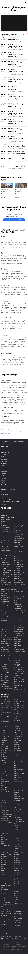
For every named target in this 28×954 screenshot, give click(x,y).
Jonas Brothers (4, 893)
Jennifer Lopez (4, 889)
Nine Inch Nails (18, 810)
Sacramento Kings (18, 612)
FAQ (2, 491)
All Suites (3, 454)
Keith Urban (17, 730)
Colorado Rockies (5, 576)
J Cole (2, 880)
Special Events (4, 909)
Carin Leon (3, 797)
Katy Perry (16, 726)
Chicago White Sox (6, 570)
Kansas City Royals (6, 582)
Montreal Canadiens (6, 653)
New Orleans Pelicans (19, 596)
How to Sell (4, 487)
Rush (15, 850)
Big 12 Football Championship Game (6, 706)
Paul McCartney (18, 819)
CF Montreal (4, 664)
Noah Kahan (17, 811)
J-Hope (2, 882)
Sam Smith (16, 854)
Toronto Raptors (18, 616)
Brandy (3, 779)
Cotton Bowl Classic (19, 698)
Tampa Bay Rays (18, 578)
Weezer (16, 899)
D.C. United (3, 674)
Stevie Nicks (17, 864)
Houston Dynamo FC (6, 680)
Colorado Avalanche (6, 637)
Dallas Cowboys (5, 535)
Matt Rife (16, 779)
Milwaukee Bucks (18, 591)
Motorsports (4, 921)
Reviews (3, 480)
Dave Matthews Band (6, 822)
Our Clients (4, 476)
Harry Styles (4, 868)
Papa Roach (17, 817)
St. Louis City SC (18, 685)
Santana (16, 856)
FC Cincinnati (4, 676)
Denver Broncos (5, 537)
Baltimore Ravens (5, 523)
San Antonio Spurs (18, 614)
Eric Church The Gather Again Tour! (6, 853)
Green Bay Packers (6, 541)
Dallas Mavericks (5, 603)
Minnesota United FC (6, 688)
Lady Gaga (16, 738)
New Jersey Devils (18, 625)
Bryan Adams (4, 787)
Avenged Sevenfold (6, 746)
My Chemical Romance (17, 801)
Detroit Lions (4, 539)
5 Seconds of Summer (6, 727)
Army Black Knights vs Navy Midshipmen (6, 702)
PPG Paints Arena (7, 13)
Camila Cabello (5, 791)
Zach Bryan (17, 905)
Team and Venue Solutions (8, 489)
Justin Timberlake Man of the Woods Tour (6, 901)
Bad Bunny (4, 752)
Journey (3, 897)
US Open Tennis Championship (18, 921)
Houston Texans (5, 542)
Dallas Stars (4, 641)
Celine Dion (4, 801)
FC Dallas (3, 678)
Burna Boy (3, 789)
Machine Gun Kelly (18, 762)
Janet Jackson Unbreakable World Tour (6, 885)
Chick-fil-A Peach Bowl (5, 717)
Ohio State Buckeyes (19, 705)
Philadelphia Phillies (19, 566)
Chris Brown (4, 804)
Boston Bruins (4, 628)
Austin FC (3, 662)
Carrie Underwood (5, 799)
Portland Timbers (18, 673)
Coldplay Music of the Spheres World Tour (6, 815)
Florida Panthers (5, 647)
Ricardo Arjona (18, 841)
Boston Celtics (4, 593)
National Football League (7, 517)
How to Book (4, 484)
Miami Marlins (17, 556)
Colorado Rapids (5, 670)
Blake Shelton (4, 770)
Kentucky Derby (5, 919)
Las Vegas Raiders (5, 550)
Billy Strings (4, 766)
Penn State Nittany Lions (19, 708)
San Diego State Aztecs (18, 717)
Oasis (15, 813)
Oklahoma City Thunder (18, 601)
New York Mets (17, 562)
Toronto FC (16, 687)
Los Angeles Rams (18, 521)
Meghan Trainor (18, 783)
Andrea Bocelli (4, 740)
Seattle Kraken (17, 639)
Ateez (2, 744)
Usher (15, 897)
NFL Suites (3, 457)
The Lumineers (17, 880)
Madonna (16, 763)
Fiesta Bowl (17, 699)
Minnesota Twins (18, 560)
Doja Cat (3, 837)
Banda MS (3, 754)
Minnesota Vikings (18, 525)
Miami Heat (4, 620)
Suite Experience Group (7, 441)
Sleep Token (17, 862)
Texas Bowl (17, 720)
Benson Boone (4, 756)
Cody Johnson (4, 812)
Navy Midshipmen (18, 703)
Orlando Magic (17, 604)
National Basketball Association (9, 589)
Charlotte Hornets (5, 597)
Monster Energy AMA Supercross (19, 791)
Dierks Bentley (4, 828)
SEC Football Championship (17, 714)
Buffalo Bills (4, 525)
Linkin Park (17, 746)
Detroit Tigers (4, 578)
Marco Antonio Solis (19, 773)
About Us (3, 473)
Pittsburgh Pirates (18, 568)
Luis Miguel (17, 754)
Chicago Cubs (4, 568)
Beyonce (3, 760)
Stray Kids (16, 866)
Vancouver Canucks (19, 649)
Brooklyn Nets (4, 595)
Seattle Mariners (18, 574)
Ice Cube (3, 872)
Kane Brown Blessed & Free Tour (7, 905)
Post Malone (17, 837)
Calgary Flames (5, 632)
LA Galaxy (3, 684)
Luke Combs (17, 760)
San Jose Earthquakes (19, 679)
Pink (15, 833)
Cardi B (3, 795)
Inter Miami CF (4, 682)
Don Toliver (4, 839)
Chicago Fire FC (5, 668)
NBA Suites (4, 459)
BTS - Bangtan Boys (6, 750)
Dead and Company (6, 824)
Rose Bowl (16, 711)
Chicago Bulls (4, 599)
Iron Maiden (4, 876)
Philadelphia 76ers (18, 606)
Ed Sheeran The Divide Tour (7, 846)
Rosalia (16, 848)
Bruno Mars (4, 785)
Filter (25, 34)
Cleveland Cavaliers (6, 601)
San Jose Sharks (18, 637)
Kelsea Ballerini (18, 732)
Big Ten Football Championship (5, 709)
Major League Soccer (6, 658)
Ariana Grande (4, 742)
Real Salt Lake (17, 675)
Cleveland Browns (5, 533)
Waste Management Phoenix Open (19, 924)
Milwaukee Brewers (19, 558)
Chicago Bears (4, 529)
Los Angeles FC (5, 686)
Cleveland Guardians (6, 574)
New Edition (17, 806)
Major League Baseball (7, 555)
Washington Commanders (17, 548)
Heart (2, 870)
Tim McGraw (17, 885)
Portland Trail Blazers (19, 610)
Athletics (3, 560)
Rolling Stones (17, 844)
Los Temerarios (18, 750)
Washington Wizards (19, 620)
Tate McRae (17, 872)
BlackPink (3, 768)
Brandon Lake (4, 777)
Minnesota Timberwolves (17, 593)
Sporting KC (17, 683)
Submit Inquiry (4, 497)
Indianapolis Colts (5, 544)
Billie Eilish (3, 762)
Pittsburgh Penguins (19, 635)
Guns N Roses (4, 864)
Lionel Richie (17, 748)
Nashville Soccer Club (6, 690)
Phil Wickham (17, 829)
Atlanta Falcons (5, 521)
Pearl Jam (16, 825)
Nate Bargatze (17, 804)
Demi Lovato (4, 826)
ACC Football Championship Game (6, 697)
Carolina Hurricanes (6, 633)
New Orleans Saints (19, 528)
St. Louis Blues (17, 641)
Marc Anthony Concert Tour (19, 770)
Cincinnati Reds (5, 572)
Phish (15, 831)
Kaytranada (17, 728)
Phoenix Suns (17, 608)
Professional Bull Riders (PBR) (5, 923)
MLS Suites (3, 466)
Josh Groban (4, 895)
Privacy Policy (15, 938)
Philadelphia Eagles (19, 534)
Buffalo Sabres (4, 630)
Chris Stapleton (5, 806)
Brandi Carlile (4, 775)
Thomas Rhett (17, 884)
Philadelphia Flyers (19, 633)
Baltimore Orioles (5, 564)
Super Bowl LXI (18, 551)
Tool (15, 887)
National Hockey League (7, 624)
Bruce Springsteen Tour (5, 782)
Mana (15, 767)
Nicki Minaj (16, 808)
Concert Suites (4, 468)
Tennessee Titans (18, 546)
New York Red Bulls (19, 667)
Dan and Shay (4, 818)
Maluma (16, 765)
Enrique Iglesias (5, 851)
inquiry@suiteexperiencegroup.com (10, 501)
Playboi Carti (17, 835)
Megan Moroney (18, 781)
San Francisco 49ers (19, 538)
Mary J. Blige (17, 777)
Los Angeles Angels (6, 584)
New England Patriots (19, 527)
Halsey (2, 866)
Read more (19, 413)
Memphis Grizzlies (5, 618)
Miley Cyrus (17, 789)
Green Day (3, 862)
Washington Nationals (19, 584)
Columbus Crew (5, 672)
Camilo (2, 793)
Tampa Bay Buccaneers (17, 543)
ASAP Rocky (4, 731)
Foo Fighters (4, 856)
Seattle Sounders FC (19, 681)
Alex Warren (4, 738)
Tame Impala (17, 870)
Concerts (3, 725)
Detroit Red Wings (5, 643)
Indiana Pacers (5, 613)
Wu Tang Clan (17, 901)
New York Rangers (18, 629)
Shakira (16, 858)
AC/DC (2, 729)
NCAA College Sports (6, 694)
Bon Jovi (3, 774)
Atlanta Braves (5, 562)
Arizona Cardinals (5, 519)
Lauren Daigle (17, 740)
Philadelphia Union (19, 671)
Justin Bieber (4, 899)
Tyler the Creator (18, 895)
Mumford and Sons (19, 798)
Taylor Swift (17, 874)
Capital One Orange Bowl (6, 713)
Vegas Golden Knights (19, 651)
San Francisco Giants (19, 572)
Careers (3, 482)
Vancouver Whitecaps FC (19, 690)
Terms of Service (5, 938)
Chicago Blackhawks (6, 635)
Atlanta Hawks (5, 591)
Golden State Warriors (6, 609)
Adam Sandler (4, 732)
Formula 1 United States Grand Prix (5, 916)
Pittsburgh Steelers (18, 536)
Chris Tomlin (4, 808)
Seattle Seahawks (18, 540)
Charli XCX (3, 803)
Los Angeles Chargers (19, 519)
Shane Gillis (17, 860)
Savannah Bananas (19, 911)
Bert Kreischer (4, 758)
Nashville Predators (6, 655)
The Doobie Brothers (19, 876)
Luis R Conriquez (18, 756)
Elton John (3, 849)
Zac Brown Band (18, 903)
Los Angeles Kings (5, 649)
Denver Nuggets (5, 605)
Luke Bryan (17, 758)
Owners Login (4, 446)
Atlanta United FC (5, 660)
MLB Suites (4, 461)
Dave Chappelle (5, 820)
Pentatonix (16, 827)
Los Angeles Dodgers (6, 586)
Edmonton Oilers (5, 645)
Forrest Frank (4, 858)
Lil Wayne (16, 744)
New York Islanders (19, 627)
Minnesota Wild (5, 651)
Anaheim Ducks (5, 626)
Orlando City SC (18, 669)
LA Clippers (4, 614)
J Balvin (3, 878)
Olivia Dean (17, 815)
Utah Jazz (16, 618)
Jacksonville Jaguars (6, 546)
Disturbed (3, 835)
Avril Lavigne (4, 748)
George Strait (4, 860)
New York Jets (17, 532)
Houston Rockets (5, 611)
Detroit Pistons (4, 607)
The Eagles (16, 878)
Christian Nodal (5, 810)
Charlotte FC (4, 666)
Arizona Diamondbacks (5, 557)
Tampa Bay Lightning (19, 643)
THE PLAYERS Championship (17, 914)
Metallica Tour (17, 785)
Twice (15, 893)
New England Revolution (17, 661)
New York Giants (18, 530)
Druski (2, 843)
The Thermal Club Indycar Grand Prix (18, 917)
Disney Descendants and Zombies (6, 832)
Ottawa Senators (18, 631)
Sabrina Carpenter (18, 852)
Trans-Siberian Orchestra (17, 890)
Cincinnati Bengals (6, 531)
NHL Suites (3, 463)
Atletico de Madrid (5, 911)
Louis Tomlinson (18, 752)
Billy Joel (3, 764)
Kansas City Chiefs (5, 548)
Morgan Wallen (18, 794)
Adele (2, 734)
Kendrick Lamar (18, 734)
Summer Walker (18, 868)
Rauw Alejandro (18, 839)
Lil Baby (16, 742)
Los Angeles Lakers (6, 616)
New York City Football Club (17, 664)
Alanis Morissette (5, 736)
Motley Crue (17, 796)
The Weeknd (17, 882)
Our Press (3, 478)
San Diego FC (17, 677)
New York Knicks (18, 598)
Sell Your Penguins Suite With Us (14, 220)
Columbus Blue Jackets (7, 639)
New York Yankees (18, 564)
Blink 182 (3, 772)
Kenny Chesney (18, 736)
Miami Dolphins (18, 523)
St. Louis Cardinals (18, 576)
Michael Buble (17, 787)
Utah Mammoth (18, 647)
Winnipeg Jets (17, 655)
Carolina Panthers (5, 527)
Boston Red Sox (5, 566)
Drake (2, 841)
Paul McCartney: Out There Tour (19, 822)
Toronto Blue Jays (18, 582)
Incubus (3, 874)
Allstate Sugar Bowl (6, 699)
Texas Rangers (17, 580)
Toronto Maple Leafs (19, 645)
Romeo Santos (17, 846)
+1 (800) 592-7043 (6, 499)
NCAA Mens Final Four (19, 702)
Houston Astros (5, 580)
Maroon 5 (16, 775)
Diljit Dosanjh (4, 830)
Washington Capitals (19, 653)
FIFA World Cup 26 (6, 913)
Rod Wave (16, 842)
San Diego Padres (18, 570)
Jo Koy (2, 891)
